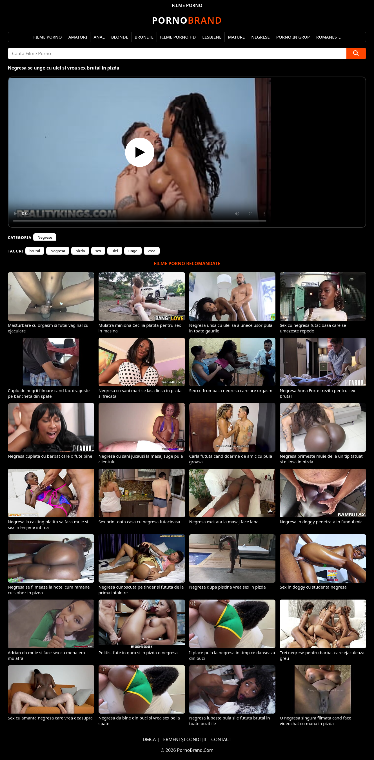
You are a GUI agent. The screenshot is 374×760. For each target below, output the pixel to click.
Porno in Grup (293, 37)
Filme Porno (47, 37)
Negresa (57, 250)
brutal (35, 250)
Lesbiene (211, 37)
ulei (115, 250)
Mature (236, 37)
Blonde (119, 37)
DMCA (149, 739)
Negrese (260, 37)
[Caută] (356, 53)
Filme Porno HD (178, 37)
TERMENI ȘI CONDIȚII (183, 739)
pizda (80, 250)
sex (98, 250)
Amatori (77, 37)
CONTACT (221, 739)
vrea (151, 250)
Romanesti (328, 37)
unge (132, 250)
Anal (99, 37)
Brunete (144, 37)
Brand (187, 20)
